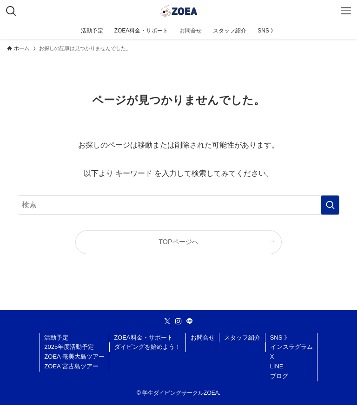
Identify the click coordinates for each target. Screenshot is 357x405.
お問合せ (203, 337)
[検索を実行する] (330, 205)
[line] (189, 321)
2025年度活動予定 (69, 346)
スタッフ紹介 (242, 337)
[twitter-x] (167, 321)
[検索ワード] (178, 205)
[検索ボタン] (11, 11)
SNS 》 (280, 337)
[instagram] (178, 321)
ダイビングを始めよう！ (147, 346)
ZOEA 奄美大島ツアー (74, 356)
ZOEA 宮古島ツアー (71, 366)
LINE (277, 366)
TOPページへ (178, 241)
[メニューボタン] (346, 11)
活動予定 (56, 337)
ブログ (279, 376)
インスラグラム (292, 346)
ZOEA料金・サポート (143, 337)
